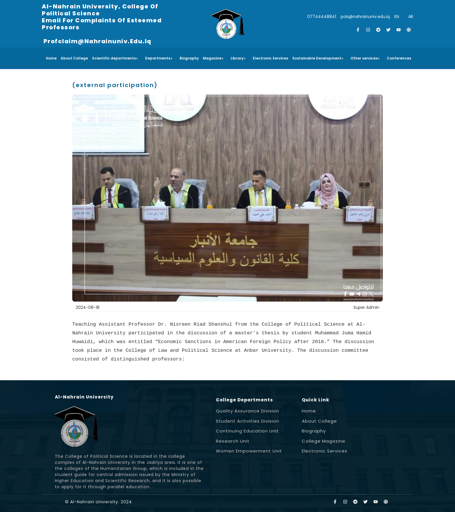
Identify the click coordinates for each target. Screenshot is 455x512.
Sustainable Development (318, 58)
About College (74, 58)
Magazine (213, 58)
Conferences (399, 58)
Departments (159, 58)
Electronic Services (270, 58)
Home (51, 58)
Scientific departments (115, 58)
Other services (365, 58)
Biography (189, 58)
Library (238, 58)
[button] (116, 58)
